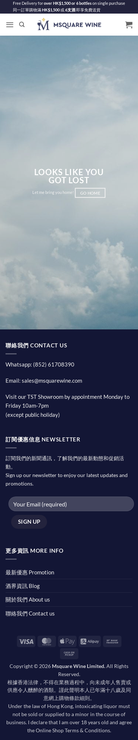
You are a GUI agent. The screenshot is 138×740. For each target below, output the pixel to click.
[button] (10, 24)
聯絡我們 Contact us (30, 613)
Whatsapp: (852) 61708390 (40, 364)
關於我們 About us (28, 599)
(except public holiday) (33, 414)
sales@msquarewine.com (52, 380)
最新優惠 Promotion (30, 572)
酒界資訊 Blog (23, 585)
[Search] (22, 25)
